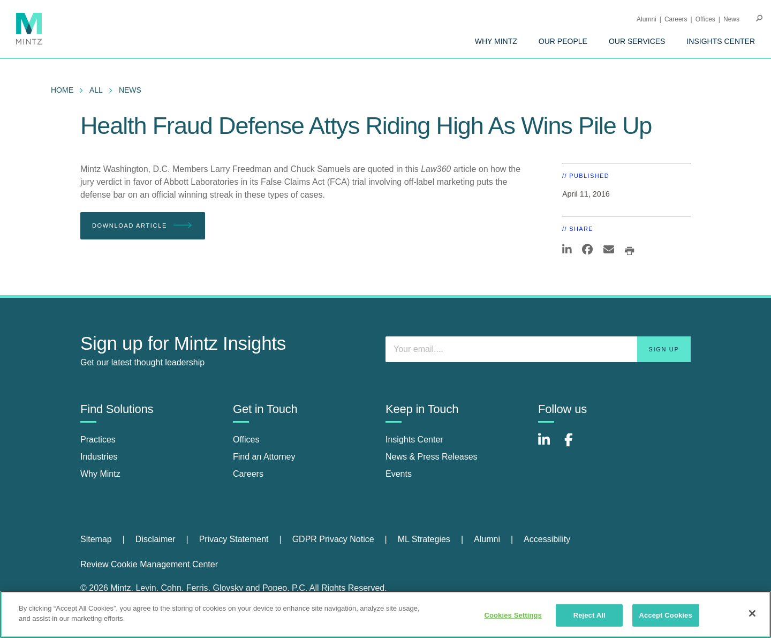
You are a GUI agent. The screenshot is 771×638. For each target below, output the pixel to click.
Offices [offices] (246, 439)
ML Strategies (424, 539)
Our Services (637, 41)
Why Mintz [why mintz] (100, 473)
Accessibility (547, 539)
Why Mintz (496, 41)
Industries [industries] (98, 456)
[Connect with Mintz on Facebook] (575, 445)
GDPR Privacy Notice (333, 539)
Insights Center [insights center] (414, 439)
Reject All (589, 615)
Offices (705, 19)
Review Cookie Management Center (149, 564)
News (731, 19)
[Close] (752, 613)
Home (62, 90)
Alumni (646, 19)
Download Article (142, 225)
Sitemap (96, 539)
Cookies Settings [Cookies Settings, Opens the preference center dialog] (513, 615)
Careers (675, 19)
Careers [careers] (248, 473)
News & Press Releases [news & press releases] (432, 456)
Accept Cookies (665, 615)
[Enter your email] (538, 349)
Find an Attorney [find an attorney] (264, 456)
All (96, 90)
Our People (563, 41)
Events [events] (399, 473)
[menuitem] (496, 41)
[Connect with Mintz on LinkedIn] (549, 445)
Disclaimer (155, 539)
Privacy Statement (234, 539)
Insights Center (720, 41)
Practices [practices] (98, 439)
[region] (385, 614)
